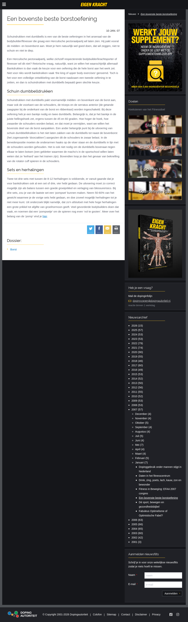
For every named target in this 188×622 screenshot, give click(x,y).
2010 (134, 396)
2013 (134, 383)
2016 (134, 369)
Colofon (97, 614)
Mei (137, 444)
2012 (134, 387)
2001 (134, 542)
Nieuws (132, 14)
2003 (134, 533)
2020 (134, 352)
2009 (134, 400)
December (141, 413)
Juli (137, 436)
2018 (134, 360)
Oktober (139, 422)
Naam (131, 574)
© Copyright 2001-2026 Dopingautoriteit (65, 614)
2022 (134, 343)
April (137, 449)
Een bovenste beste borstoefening (158, 497)
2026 (134, 325)
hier (45, 216)
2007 (134, 409)
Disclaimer (141, 614)
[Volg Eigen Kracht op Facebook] (170, 614)
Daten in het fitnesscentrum (154, 475)
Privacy (156, 614)
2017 (134, 365)
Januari (139, 462)
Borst (13, 249)
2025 (134, 330)
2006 (134, 519)
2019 (134, 356)
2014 (134, 378)
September (141, 427)
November (141, 418)
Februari (140, 458)
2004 (134, 528)
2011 (134, 391)
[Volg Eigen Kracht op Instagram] (177, 614)
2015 (134, 374)
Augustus (140, 431)
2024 (134, 334)
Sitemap (111, 614)
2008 (134, 405)
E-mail (132, 584)
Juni (137, 440)
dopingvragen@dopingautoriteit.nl (152, 300)
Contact (125, 614)
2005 (134, 524)
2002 (134, 537)
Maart (138, 453)
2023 (134, 338)
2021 (134, 347)
